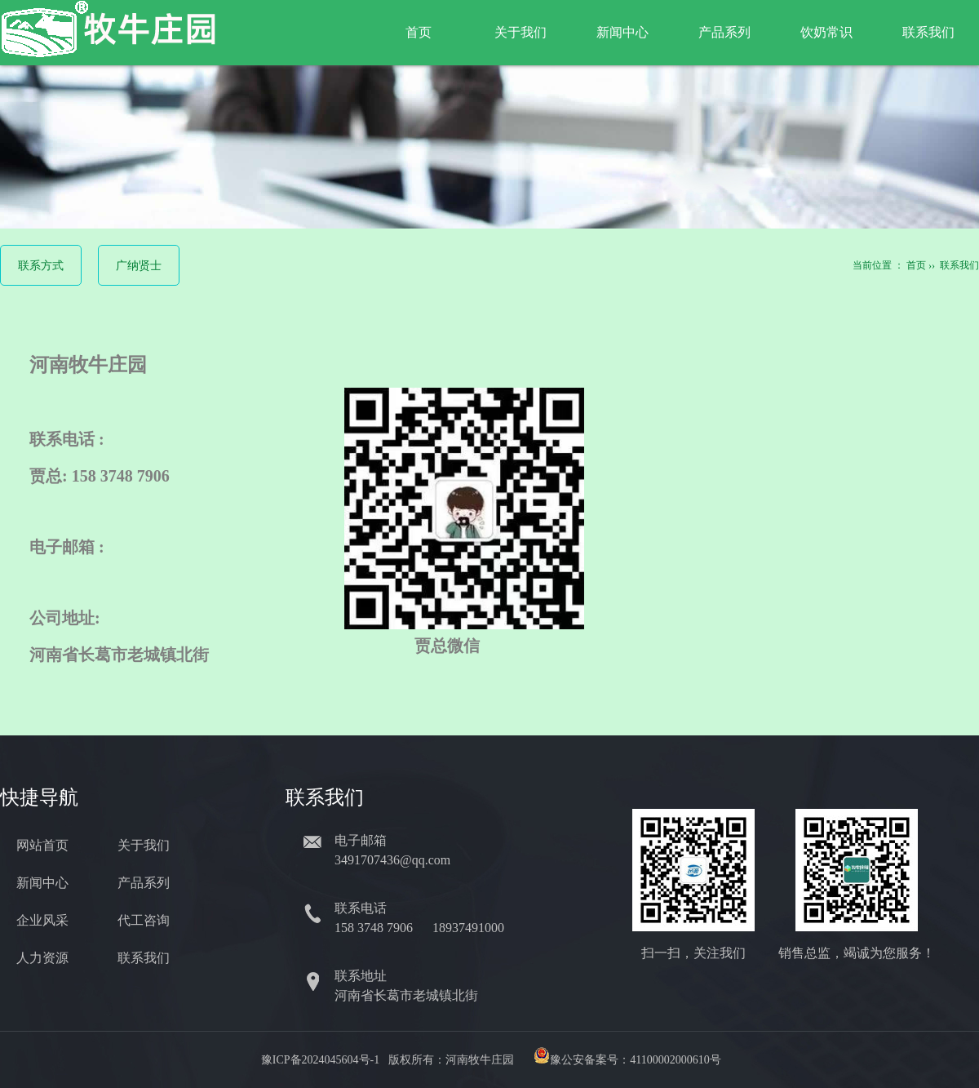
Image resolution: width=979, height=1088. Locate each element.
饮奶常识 (826, 32)
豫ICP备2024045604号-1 (320, 1060)
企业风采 (42, 920)
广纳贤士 (139, 266)
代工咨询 (143, 920)
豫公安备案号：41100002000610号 (635, 1060)
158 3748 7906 (375, 928)
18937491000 (469, 928)
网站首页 (42, 845)
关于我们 (520, 32)
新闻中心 (622, 32)
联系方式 (41, 266)
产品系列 (724, 32)
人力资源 (42, 958)
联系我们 (928, 32)
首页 (418, 32)
